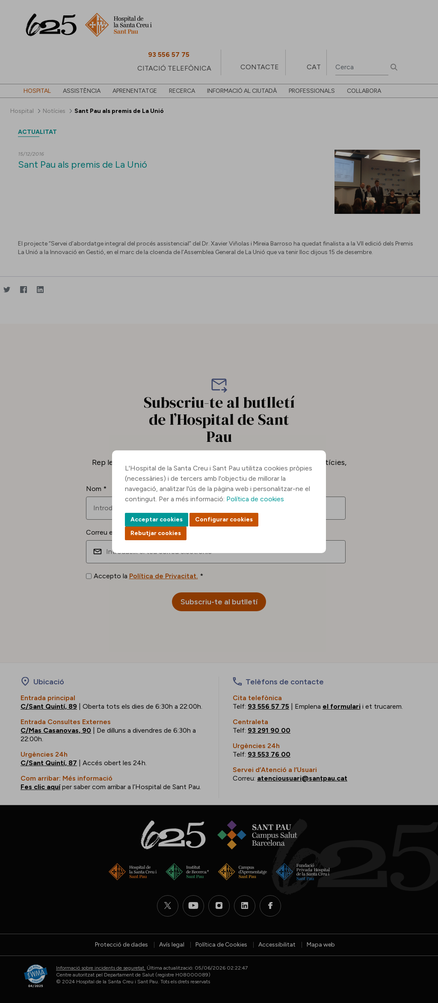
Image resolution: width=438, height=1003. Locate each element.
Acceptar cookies (156, 519)
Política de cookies (255, 499)
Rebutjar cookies (155, 533)
